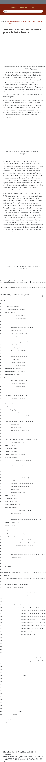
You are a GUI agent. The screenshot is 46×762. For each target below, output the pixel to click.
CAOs (2, 21)
